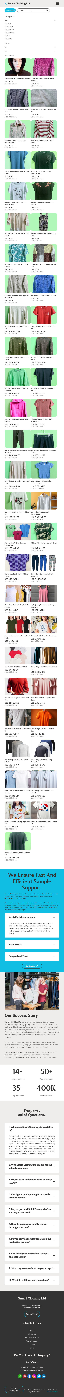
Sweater (8, 39)
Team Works (15, 945)
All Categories (10, 10)
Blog (32, 1348)
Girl (6, 51)
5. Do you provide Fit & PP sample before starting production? (30, 1211)
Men (6, 20)
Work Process (32, 1341)
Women (7, 43)
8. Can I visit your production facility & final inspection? (29, 1255)
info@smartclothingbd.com (32, 1367)
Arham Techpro (52, 1392)
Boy (6, 47)
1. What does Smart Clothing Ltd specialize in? (31, 1129)
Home (32, 1330)
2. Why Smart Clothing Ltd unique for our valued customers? (30, 1166)
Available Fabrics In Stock (22, 918)
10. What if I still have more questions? (29, 1280)
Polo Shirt (9, 27)
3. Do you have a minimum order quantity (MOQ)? (30, 1181)
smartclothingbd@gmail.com (32, 1370)
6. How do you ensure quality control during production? (28, 1226)
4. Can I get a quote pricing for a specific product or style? (29, 1196)
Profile (32, 1344)
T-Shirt (8, 24)
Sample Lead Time (18, 956)
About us (32, 1334)
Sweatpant (9, 33)
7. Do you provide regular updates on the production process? (30, 1240)
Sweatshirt (9, 30)
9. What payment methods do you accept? (30, 1269)
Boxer (7, 36)
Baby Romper (10, 55)
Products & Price (32, 1337)
